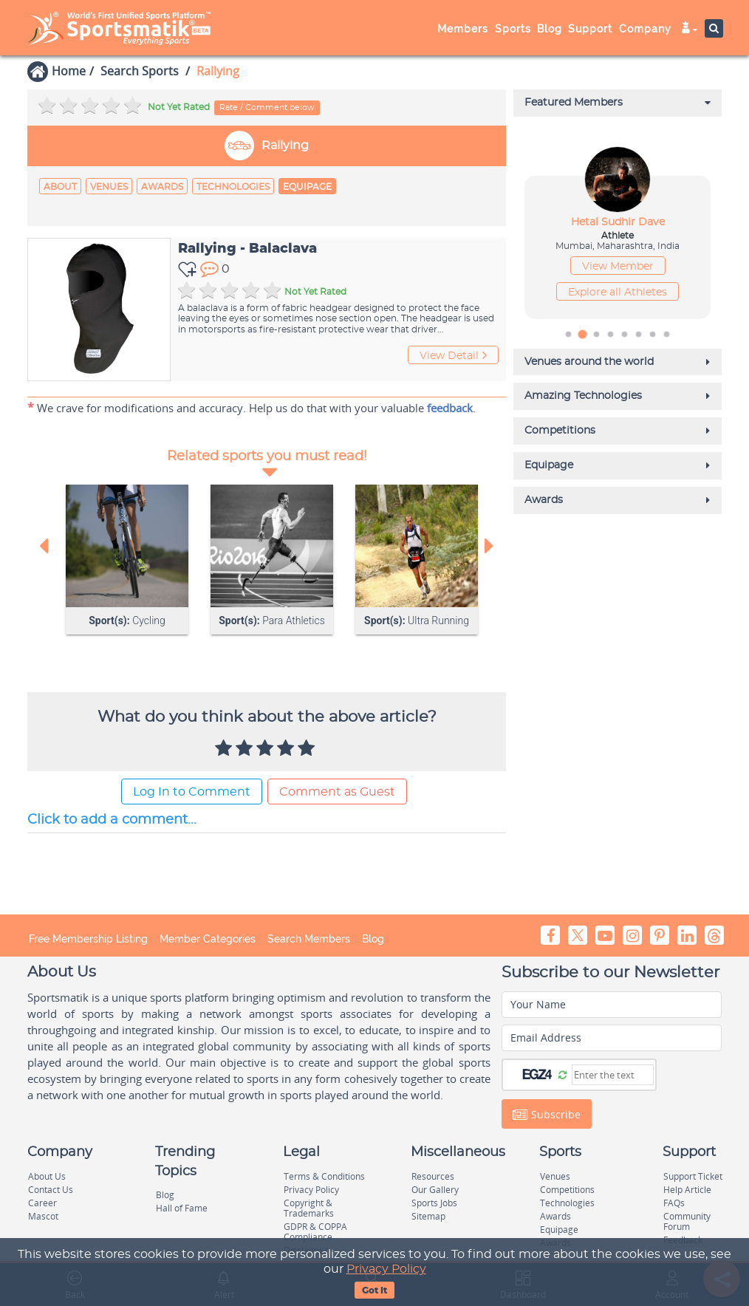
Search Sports (139, 71)
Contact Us (50, 1189)
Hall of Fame (182, 1208)
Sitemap (428, 1216)
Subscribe (547, 1115)
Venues (109, 186)
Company (645, 29)
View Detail (453, 356)
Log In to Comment (191, 793)
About (60, 186)
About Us (47, 1176)
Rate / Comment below (267, 107)
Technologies (233, 186)
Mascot (43, 1216)
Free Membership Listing (88, 940)
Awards (162, 186)
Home (69, 71)
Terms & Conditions (324, 1176)
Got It (374, 1290)
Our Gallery (435, 1189)
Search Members (308, 940)
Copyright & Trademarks (309, 1208)
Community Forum (687, 1221)
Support (590, 29)
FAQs (674, 1203)
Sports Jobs (434, 1203)
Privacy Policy (386, 1269)
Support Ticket (692, 1176)
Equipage (307, 186)
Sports (513, 29)
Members (462, 29)
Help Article (687, 1189)
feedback (450, 407)
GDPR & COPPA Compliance (315, 1231)
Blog (549, 29)
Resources (432, 1176)
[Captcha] (613, 1075)
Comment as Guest (337, 793)
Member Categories (208, 940)
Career (42, 1203)
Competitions (567, 1189)
